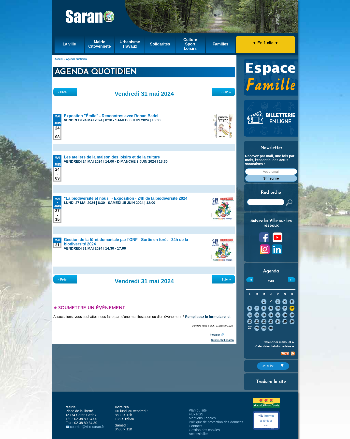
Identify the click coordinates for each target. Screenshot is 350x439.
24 (277, 321)
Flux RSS (196, 414)
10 (277, 308)
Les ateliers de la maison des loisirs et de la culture (112, 157)
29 (263, 328)
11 (285, 308)
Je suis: (273, 366)
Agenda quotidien (76, 59)
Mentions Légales (202, 418)
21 (257, 321)
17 (277, 315)
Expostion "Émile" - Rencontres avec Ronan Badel (111, 116)
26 (292, 321)
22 (263, 321)
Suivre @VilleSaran (222, 340)
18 (285, 315)
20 (249, 321)
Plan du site (198, 410)
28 (257, 328)
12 (292, 308)
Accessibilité (198, 434)
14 (257, 315)
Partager (215, 334)
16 (271, 315)
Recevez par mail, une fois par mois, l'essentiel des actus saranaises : (269, 160)
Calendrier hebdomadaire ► (275, 346)
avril (271, 281)
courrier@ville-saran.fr (87, 427)
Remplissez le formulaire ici (207, 317)
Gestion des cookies (204, 430)
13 (249, 315)
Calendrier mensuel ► (279, 342)
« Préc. (62, 92)
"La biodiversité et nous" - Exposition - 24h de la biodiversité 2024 (125, 198)
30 (271, 328)
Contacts (195, 426)
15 (263, 315)
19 (292, 315)
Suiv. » (226, 92)
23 (271, 321)
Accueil (59, 59)
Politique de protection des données (216, 422)
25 (285, 321)
